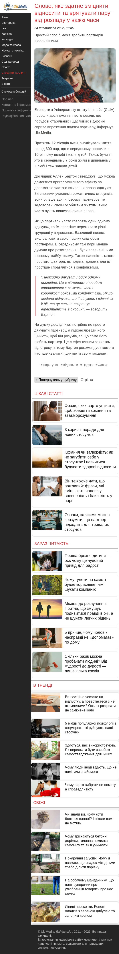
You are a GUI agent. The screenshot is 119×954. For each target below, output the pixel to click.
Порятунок (50, 365)
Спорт (6, 67)
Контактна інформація (18, 105)
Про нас (7, 99)
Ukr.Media (42, 133)
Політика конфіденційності (21, 110)
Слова (102, 365)
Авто (5, 17)
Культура (8, 39)
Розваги (7, 56)
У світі (6, 83)
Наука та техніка (13, 50)
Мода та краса (11, 45)
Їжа (4, 28)
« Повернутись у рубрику (56, 380)
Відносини (70, 365)
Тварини (7, 78)
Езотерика (8, 22)
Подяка (88, 365)
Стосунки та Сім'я (13, 72)
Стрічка (87, 380)
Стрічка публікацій (14, 91)
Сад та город (10, 61)
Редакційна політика (16, 116)
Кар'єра (7, 34)
